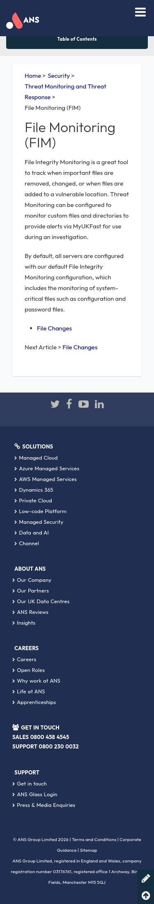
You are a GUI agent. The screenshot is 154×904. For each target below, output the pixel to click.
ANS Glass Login (34, 794)
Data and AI (31, 532)
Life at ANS (28, 691)
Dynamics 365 (33, 489)
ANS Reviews (30, 612)
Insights (23, 622)
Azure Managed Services (46, 468)
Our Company (31, 579)
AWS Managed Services (45, 479)
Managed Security (38, 521)
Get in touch (29, 783)
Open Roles (28, 670)
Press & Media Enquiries (43, 805)
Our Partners (30, 590)
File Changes (54, 328)
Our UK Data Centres (40, 601)
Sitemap (88, 850)
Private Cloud (33, 500)
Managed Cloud (36, 457)
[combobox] (116, 13)
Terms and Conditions (94, 839)
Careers (24, 659)
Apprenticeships (34, 702)
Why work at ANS (36, 680)
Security (59, 75)
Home (33, 75)
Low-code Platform (40, 511)
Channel (26, 543)
